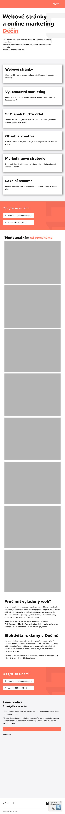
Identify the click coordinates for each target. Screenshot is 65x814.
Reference (7, 734)
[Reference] (4, 729)
